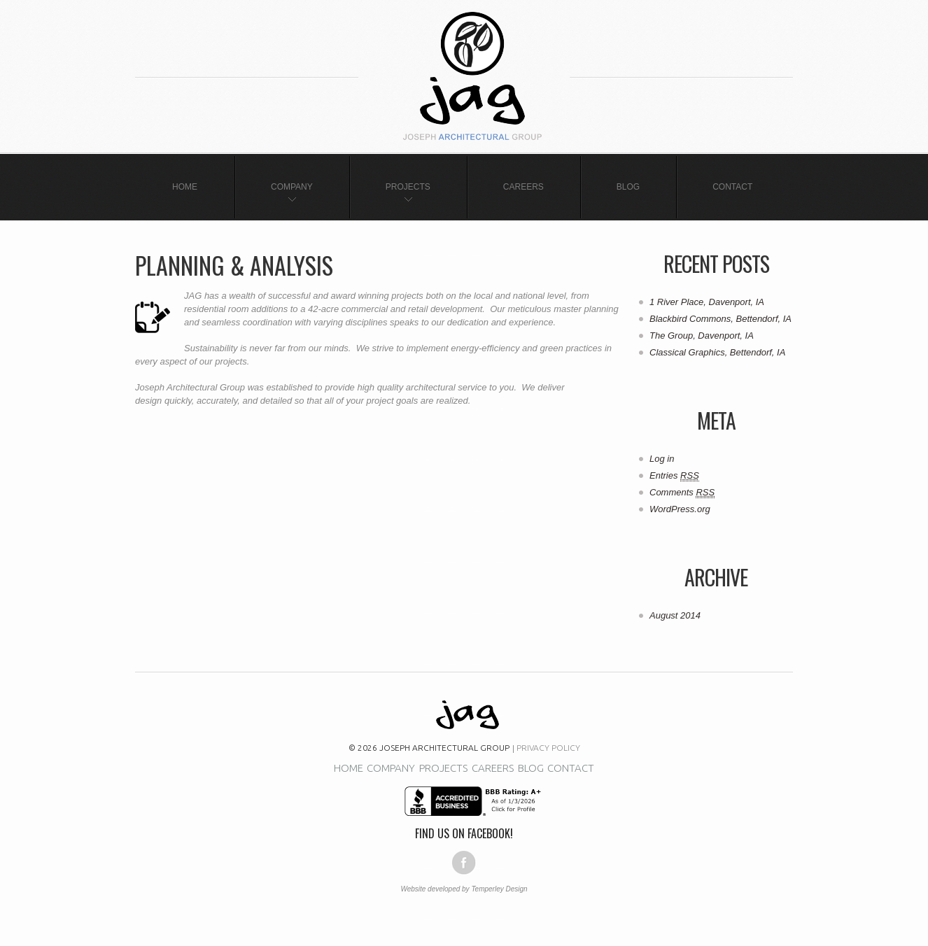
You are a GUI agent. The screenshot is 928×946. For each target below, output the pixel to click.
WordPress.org (679, 509)
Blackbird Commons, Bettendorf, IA (720, 318)
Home (184, 187)
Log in (661, 458)
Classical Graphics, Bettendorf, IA (717, 352)
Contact (732, 187)
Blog (628, 187)
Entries (674, 475)
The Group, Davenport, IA (701, 335)
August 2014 (675, 615)
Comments (682, 492)
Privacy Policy (548, 747)
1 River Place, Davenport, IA (706, 302)
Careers (523, 187)
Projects (408, 187)
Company (292, 187)
